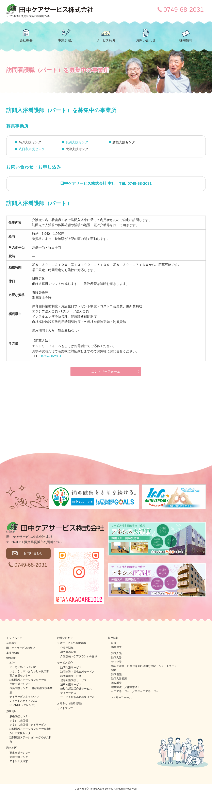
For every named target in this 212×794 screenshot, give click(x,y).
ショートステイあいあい (24, 700)
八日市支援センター (33, 149)
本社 (12, 662)
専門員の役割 (68, 652)
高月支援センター (20, 675)
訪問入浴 (116, 657)
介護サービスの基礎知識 (71, 642)
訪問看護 (116, 674)
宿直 (113, 670)
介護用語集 (67, 647)
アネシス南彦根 (19, 720)
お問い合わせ (146, 40)
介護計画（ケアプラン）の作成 (78, 656)
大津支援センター (20, 757)
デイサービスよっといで (24, 696)
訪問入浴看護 (119, 678)
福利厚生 (116, 647)
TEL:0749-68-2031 (135, 183)
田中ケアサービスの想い (20, 647)
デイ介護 (116, 661)
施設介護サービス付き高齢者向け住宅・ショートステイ (144, 666)
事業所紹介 (66, 40)
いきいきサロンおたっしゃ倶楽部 (29, 671)
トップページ (14, 637)
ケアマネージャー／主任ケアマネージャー (136, 691)
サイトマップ (65, 708)
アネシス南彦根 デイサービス (28, 724)
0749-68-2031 (183, 9)
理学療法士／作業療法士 (125, 687)
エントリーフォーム (105, 371)
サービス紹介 (106, 40)
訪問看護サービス (70, 676)
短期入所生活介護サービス (76, 688)
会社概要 (26, 40)
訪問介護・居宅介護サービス (77, 671)
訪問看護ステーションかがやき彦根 (31, 728)
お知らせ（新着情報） (70, 703)
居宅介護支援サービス (73, 680)
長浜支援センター (79, 142)
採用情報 (185, 40)
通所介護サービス (70, 684)
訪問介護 (116, 653)
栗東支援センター (20, 752)
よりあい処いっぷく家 (23, 667)
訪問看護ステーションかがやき (28, 679)
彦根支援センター (20, 716)
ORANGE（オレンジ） (23, 704)
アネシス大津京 (19, 761)
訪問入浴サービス (70, 667)
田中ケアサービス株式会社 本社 (87, 183)
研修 (113, 642)
